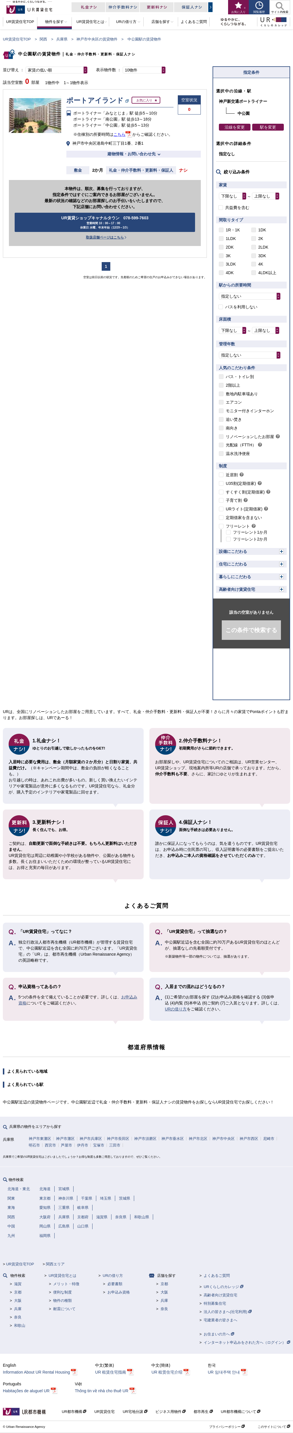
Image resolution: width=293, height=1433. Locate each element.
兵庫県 (62, 39)
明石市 (34, 1145)
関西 (43, 39)
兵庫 (18, 1309)
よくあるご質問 (217, 1275)
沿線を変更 (235, 127)
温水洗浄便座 (238, 453)
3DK (262, 255)
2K (260, 238)
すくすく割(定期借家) (245, 492)
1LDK (231, 238)
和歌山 (19, 1325)
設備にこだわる (233, 551)
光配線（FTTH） (241, 445)
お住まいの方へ (219, 1334)
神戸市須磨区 (145, 1138)
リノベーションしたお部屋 (250, 436)
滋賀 (18, 1284)
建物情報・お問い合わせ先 (131, 154)
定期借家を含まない (244, 517)
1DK (262, 230)
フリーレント (238, 526)
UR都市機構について (240, 1411)
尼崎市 (268, 1138)
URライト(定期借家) (244, 509)
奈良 (18, 1317)
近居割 (232, 474)
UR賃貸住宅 (104, 1411)
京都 (18, 1292)
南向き (232, 428)
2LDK (263, 247)
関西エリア (55, 1264)
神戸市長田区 (118, 1138)
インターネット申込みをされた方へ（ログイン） (247, 1342)
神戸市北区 (198, 1138)
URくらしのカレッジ (223, 1287)
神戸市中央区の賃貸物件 (96, 39)
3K (228, 255)
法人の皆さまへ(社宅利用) (227, 1312)
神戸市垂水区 (172, 1138)
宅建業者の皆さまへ (220, 1320)
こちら (119, 134)
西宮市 (50, 1145)
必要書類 (114, 1284)
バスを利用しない (241, 307)
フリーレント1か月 (250, 532)
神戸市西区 (249, 1138)
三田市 (114, 1145)
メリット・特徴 (66, 1284)
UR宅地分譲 (135, 1411)
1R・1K (233, 230)
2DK (230, 247)
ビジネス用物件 (170, 1411)
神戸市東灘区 (40, 1138)
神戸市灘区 (65, 1138)
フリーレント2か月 (250, 539)
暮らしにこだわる (235, 576)
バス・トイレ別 (240, 376)
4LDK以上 (267, 272)
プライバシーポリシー (227, 1426)
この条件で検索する (251, 630)
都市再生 (203, 1411)
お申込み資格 (118, 1292)
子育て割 (234, 500)
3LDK (231, 264)
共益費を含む (237, 207)
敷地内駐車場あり (242, 394)
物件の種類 (62, 1300)
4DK (230, 272)
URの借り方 (176, 1009)
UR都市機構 (74, 1411)
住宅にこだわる (233, 564)
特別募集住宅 (215, 1303)
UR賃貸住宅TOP (17, 39)
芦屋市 (66, 1145)
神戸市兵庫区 (91, 1138)
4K (260, 264)
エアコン (234, 402)
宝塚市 (98, 1145)
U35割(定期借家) (241, 483)
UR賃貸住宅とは (62, 1275)
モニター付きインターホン (250, 410)
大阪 (18, 1300)
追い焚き (234, 419)
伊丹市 (82, 1145)
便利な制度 (62, 1292)
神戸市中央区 (223, 1138)
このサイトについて (274, 1426)
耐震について (64, 1309)
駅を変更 (268, 127)
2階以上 (233, 385)
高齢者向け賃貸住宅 (237, 589)
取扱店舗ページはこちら (105, 237)
